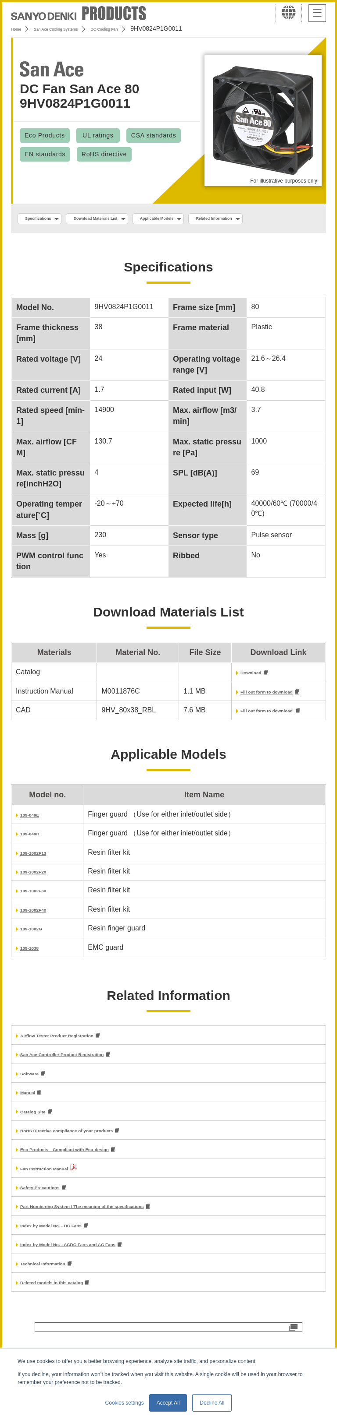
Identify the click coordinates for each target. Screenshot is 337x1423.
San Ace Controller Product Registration (87, 1079)
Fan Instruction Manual (58, 1198)
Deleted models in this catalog (70, 1317)
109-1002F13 (41, 876)
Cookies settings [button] (124, 1403)
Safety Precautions (51, 1218)
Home (19, 28)
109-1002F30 (41, 914)
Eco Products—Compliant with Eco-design (91, 1179)
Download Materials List (128, 219)
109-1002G (37, 952)
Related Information (55, 238)
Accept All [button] (168, 1403)
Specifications (47, 219)
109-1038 (35, 971)
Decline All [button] (212, 1403)
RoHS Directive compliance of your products (94, 1159)
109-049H (35, 857)
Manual (32, 1119)
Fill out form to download (255, 714)
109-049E (35, 838)
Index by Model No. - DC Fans (69, 1257)
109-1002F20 (41, 895)
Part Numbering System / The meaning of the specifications (119, 1237)
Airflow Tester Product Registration (79, 1060)
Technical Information (56, 1297)
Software (35, 1099)
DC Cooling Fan (145, 28)
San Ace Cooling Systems (75, 28)
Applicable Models (216, 219)
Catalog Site (40, 1139)
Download (230, 694)
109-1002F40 (41, 933)
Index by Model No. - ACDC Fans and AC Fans (96, 1277)
